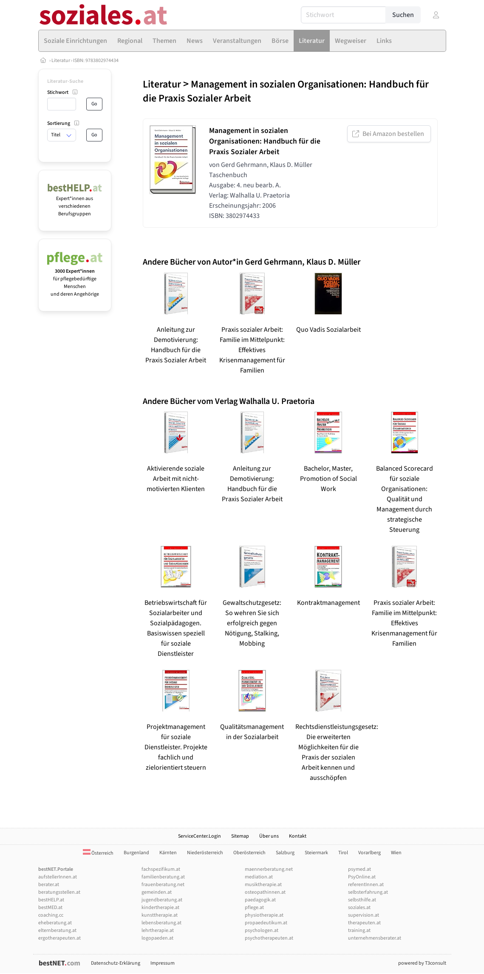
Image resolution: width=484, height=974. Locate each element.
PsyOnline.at (362, 877)
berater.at (48, 884)
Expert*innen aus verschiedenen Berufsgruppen (75, 202)
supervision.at (363, 915)
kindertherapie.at (160, 907)
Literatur (60, 60)
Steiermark (316, 852)
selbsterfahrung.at (368, 892)
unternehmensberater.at (374, 938)
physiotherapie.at (264, 915)
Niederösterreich (205, 852)
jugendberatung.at (162, 899)
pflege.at (254, 907)
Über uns (269, 836)
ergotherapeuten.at (59, 938)
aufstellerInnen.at (57, 877)
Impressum (162, 963)
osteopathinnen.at (265, 892)
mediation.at (259, 877)
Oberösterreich (249, 852)
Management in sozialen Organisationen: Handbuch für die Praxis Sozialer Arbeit (286, 91)
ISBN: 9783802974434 (96, 60)
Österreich (98, 853)
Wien (396, 852)
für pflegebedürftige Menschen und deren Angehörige (75, 279)
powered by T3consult (422, 963)
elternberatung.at (57, 930)
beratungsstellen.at (59, 892)
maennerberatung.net (269, 869)
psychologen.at (261, 930)
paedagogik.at (260, 899)
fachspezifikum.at (161, 869)
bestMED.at (50, 907)
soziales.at (359, 907)
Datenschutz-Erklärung (115, 963)
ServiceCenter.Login (199, 836)
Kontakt (297, 836)
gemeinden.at (157, 892)
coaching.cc (50, 915)
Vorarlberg (369, 852)
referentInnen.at (366, 884)
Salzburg (285, 852)
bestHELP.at (51, 899)
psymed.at (359, 869)
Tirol (343, 852)
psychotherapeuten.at (269, 938)
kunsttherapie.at (160, 915)
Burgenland (136, 852)
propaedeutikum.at (266, 922)
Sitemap (240, 836)
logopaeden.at (157, 938)
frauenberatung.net (163, 884)
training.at (359, 930)
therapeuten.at (364, 922)
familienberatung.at (163, 877)
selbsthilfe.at (362, 899)
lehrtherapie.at (158, 930)
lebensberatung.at (161, 922)
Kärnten (168, 852)
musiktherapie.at (263, 884)
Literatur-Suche (65, 81)
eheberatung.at (55, 922)
